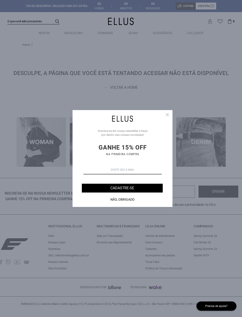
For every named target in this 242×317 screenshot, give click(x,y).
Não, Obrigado (122, 199)
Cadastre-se (122, 188)
